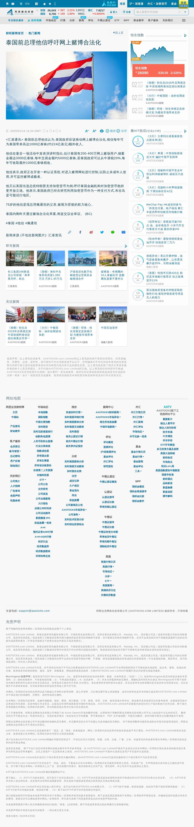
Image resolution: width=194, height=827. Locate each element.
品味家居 (167, 483)
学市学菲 (167, 440)
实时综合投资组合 (74, 524)
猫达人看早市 (167, 423)
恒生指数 (137, 35)
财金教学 (15, 431)
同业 (74, 495)
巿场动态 (138, 431)
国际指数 (43, 417)
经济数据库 (43, 546)
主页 (15, 412)
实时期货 (43, 426)
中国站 (15, 417)
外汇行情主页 (138, 412)
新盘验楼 (167, 487)
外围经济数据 (108, 595)
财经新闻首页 (15, 33)
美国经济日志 (108, 590)
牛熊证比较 (108, 527)
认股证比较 (108, 502)
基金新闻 (138, 461)
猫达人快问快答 (167, 427)
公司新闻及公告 (74, 505)
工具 (138, 471)
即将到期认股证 (108, 506)
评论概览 (108, 442)
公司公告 (43, 484)
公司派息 (43, 493)
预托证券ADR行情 (43, 532)
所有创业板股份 (42, 465)
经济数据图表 (43, 551)
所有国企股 (43, 455)
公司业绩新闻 (43, 498)
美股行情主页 (108, 561)
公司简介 (15, 481)
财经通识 (167, 479)
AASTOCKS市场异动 (74, 509)
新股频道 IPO (43, 518)
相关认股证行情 (74, 436)
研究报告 (108, 466)
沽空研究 (43, 489)
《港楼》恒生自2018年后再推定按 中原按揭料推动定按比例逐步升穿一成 (166, 86)
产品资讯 (15, 426)
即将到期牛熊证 (108, 541)
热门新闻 (34, 33)
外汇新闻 (138, 422)
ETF (43, 479)
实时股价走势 (74, 471)
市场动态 (108, 571)
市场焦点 (167, 461)
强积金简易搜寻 (138, 491)
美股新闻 (108, 585)
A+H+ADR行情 (43, 536)
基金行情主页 (138, 451)
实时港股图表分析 (74, 422)
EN (27, 3)
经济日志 (43, 541)
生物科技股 (43, 475)
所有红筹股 (43, 460)
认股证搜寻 (108, 497)
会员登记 (15, 446)
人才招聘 (15, 486)
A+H (42, 527)
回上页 (118, 32)
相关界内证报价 (74, 446)
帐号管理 (15, 451)
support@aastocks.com (34, 610)
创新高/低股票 (43, 436)
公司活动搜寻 (43, 513)
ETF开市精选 (168, 444)
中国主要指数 (43, 422)
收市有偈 (167, 432)
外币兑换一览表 (138, 436)
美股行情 (108, 566)
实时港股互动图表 (74, 426)
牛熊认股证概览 (108, 481)
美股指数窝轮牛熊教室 (167, 470)
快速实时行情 (74, 412)
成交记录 (74, 480)
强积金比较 (138, 496)
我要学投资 (168, 474)
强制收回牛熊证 (108, 546)
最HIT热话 (146, 131)
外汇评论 (108, 461)
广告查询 (15, 490)
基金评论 (108, 456)
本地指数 (43, 412)
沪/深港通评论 (108, 451)
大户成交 (74, 485)
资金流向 (74, 490)
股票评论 (108, 447)
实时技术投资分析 (74, 519)
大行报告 (43, 503)
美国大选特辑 (167, 453)
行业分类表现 (43, 446)
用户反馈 (15, 461)
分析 (108, 576)
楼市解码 (167, 496)
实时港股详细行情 (74, 417)
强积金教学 (138, 501)
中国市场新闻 (108, 426)
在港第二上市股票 (43, 470)
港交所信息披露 (108, 422)
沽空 (74, 476)
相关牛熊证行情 (74, 441)
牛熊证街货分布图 (108, 532)
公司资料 (74, 514)
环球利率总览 (43, 556)
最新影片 (167, 419)
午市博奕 (167, 436)
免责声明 (15, 495)
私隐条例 (15, 500)
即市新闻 (12, 246)
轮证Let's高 (167, 466)
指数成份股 (43, 451)
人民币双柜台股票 (43, 441)
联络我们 (15, 465)
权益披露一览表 (42, 522)
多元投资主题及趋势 (168, 449)
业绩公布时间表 (42, 508)
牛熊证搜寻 (108, 522)
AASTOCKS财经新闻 (108, 412)
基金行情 (138, 456)
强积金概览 (138, 486)
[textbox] (161, 12)
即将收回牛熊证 (108, 536)
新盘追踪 (167, 491)
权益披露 (74, 500)
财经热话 (167, 457)
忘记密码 (15, 456)
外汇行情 (138, 417)
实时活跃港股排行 (43, 431)
